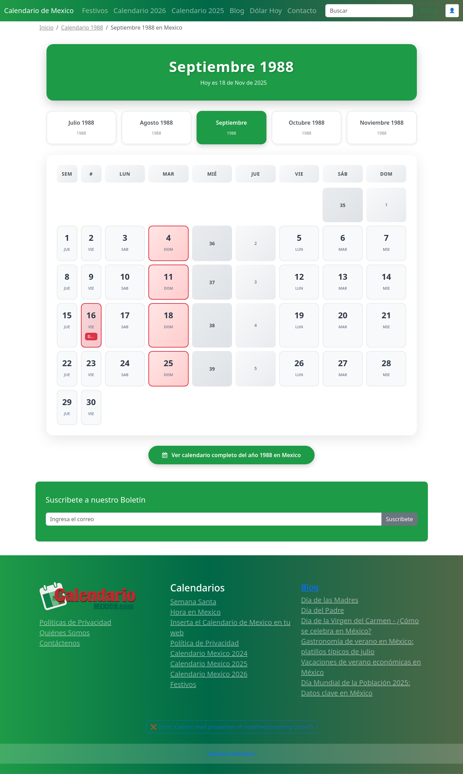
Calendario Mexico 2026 (209, 674)
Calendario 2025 (197, 10)
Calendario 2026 (140, 10)
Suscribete (399, 519)
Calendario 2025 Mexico (231, 753)
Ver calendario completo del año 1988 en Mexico (231, 455)
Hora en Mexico (195, 612)
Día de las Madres (330, 600)
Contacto (301, 10)
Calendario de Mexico (39, 10)
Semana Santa (193, 601)
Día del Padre (322, 610)
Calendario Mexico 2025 (209, 663)
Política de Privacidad (204, 643)
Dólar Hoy (266, 10)
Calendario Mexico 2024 (209, 653)
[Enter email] (214, 519)
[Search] (369, 10)
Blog (237, 10)
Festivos (95, 10)
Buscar (429, 10)
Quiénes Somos (65, 632)
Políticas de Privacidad (76, 622)
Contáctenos (60, 643)
